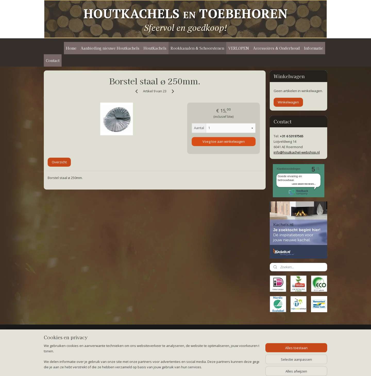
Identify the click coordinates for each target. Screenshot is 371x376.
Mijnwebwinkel (246, 367)
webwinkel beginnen (201, 367)
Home (71, 48)
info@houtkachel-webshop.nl (297, 152)
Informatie (313, 48)
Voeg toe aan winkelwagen (223, 141)
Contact (53, 60)
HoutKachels (155, 48)
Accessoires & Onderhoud (276, 48)
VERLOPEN (238, 48)
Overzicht (59, 162)
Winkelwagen (288, 102)
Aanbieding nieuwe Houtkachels (110, 48)
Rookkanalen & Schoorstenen (197, 48)
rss (182, 367)
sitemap (171, 367)
